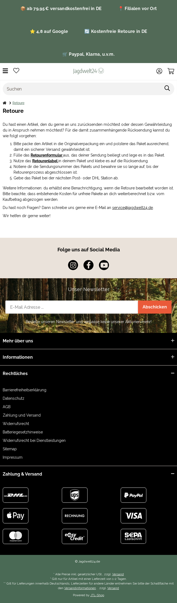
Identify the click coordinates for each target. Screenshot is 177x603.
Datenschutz (13, 398)
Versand (118, 574)
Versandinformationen (80, 588)
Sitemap (10, 449)
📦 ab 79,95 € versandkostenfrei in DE (61, 8)
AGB (7, 407)
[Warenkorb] (171, 71)
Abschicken (155, 307)
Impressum (12, 457)
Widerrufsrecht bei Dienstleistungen (34, 440)
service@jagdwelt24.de (132, 207)
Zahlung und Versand (22, 415)
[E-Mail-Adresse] (71, 307)
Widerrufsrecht (16, 423)
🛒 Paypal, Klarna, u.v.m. (88, 54)
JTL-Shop (97, 595)
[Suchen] (82, 89)
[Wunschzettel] (16, 71)
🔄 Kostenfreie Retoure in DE (115, 31)
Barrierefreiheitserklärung (24, 390)
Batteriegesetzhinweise (23, 432)
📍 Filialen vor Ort (137, 8)
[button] (159, 71)
